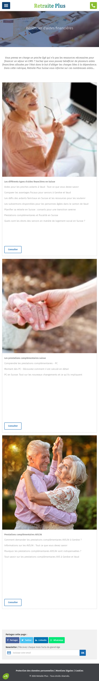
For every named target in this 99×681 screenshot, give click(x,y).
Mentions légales (64, 670)
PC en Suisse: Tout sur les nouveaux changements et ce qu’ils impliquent (43, 374)
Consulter (13, 249)
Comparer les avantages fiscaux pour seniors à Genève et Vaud (37, 192)
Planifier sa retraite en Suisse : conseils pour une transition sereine (40, 209)
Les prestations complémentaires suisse (25, 358)
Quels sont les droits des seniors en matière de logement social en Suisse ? (44, 220)
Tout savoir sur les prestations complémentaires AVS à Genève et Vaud (41, 556)
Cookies (79, 670)
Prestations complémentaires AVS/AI (23, 534)
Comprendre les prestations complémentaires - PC (31, 363)
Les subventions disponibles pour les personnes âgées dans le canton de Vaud (46, 203)
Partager (12, 640)
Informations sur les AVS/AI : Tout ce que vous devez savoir (35, 545)
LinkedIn (41, 640)
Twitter (27, 640)
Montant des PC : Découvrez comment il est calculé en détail (36, 369)
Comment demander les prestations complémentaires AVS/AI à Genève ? (43, 539)
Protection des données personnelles (35, 670)
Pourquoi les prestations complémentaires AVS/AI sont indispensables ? (42, 551)
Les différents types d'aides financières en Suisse (29, 181)
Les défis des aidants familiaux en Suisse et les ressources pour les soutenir (44, 198)
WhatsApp (56, 640)
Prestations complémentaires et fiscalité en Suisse (31, 215)
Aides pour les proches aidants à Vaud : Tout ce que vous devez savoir (41, 186)
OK (82, 652)
